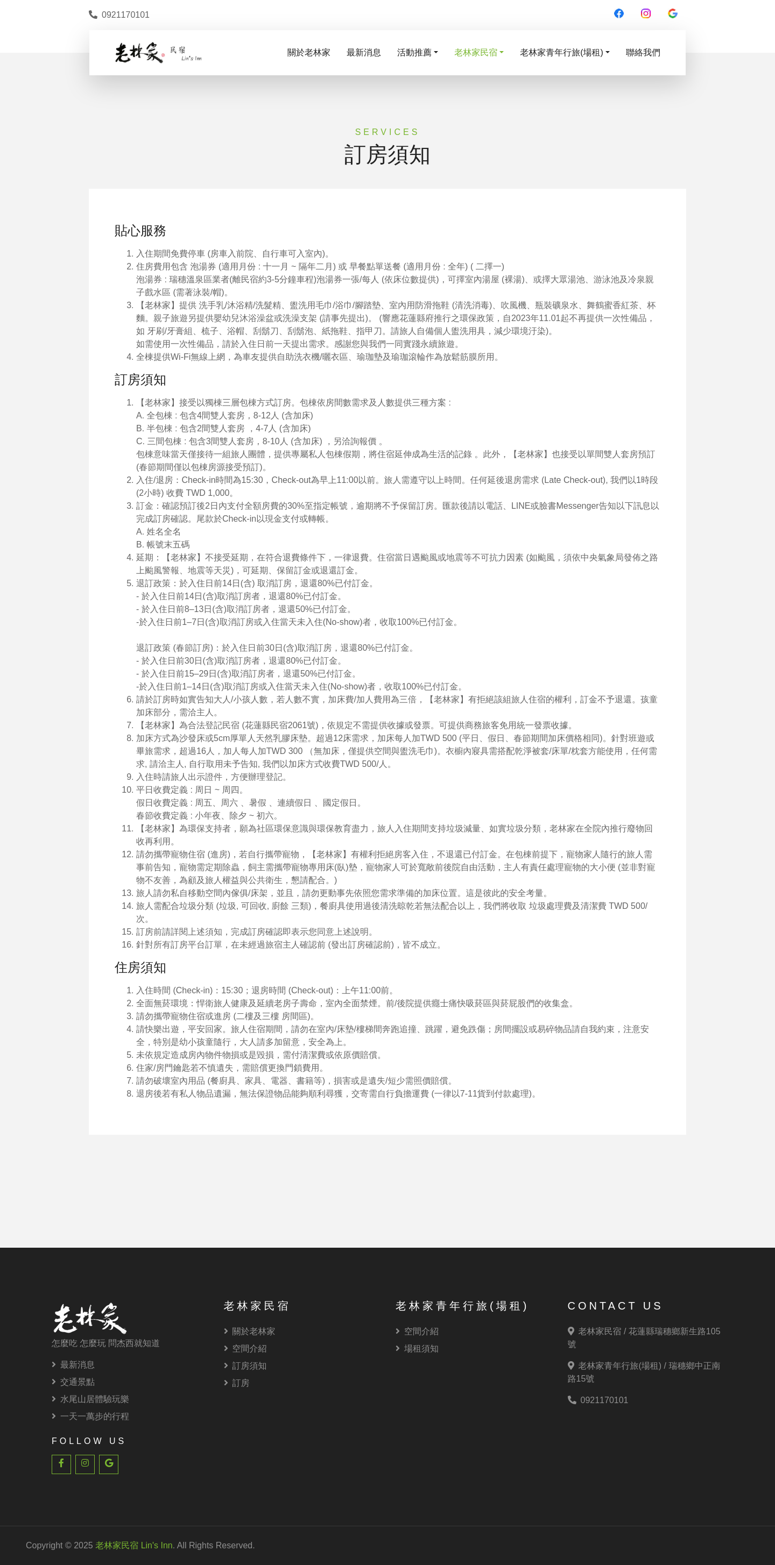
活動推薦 (414, 52)
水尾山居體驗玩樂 (90, 1399)
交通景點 (73, 1381)
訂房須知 (245, 1365)
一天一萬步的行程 (90, 1416)
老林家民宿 (475, 52)
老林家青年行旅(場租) (561, 52)
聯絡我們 (643, 52)
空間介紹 (245, 1348)
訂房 (237, 1383)
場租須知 (417, 1348)
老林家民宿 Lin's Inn (134, 1545)
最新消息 (364, 52)
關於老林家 (308, 52)
